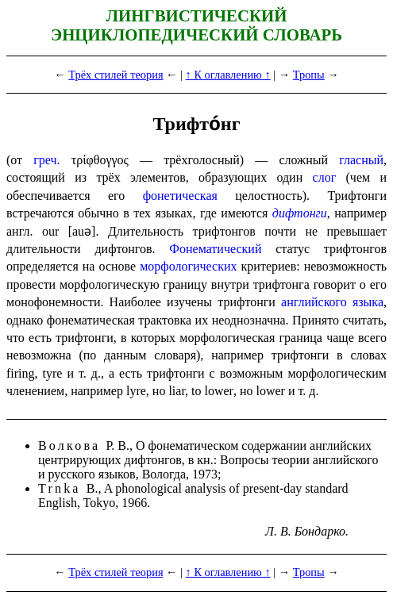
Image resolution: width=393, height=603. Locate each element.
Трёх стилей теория (115, 74)
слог (325, 177)
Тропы (309, 74)
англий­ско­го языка (332, 302)
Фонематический (215, 248)
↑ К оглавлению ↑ (228, 74)
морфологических (188, 266)
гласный (361, 160)
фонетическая (180, 195)
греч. (46, 160)
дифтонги (299, 213)
